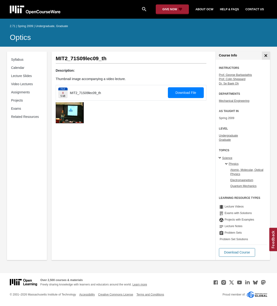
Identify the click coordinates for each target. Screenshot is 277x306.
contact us (255, 9)
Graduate (225, 139)
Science (227, 158)
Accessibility (87, 294)
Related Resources (25, 117)
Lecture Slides (21, 76)
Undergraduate (228, 135)
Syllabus (17, 59)
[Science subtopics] (220, 158)
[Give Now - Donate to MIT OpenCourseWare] (172, 9)
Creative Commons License (115, 294)
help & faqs (229, 9)
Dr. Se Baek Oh (229, 83)
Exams (16, 108)
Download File (186, 93)
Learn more (139, 284)
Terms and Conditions (150, 294)
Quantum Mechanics (243, 186)
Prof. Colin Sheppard (232, 79)
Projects (17, 100)
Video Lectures (22, 84)
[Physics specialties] (227, 164)
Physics (234, 163)
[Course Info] (266, 56)
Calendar (17, 68)
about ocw (204, 9)
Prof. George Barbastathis (235, 75)
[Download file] (63, 93)
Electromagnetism (241, 180)
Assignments (20, 92)
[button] (237, 252)
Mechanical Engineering (234, 100)
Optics (20, 37)
